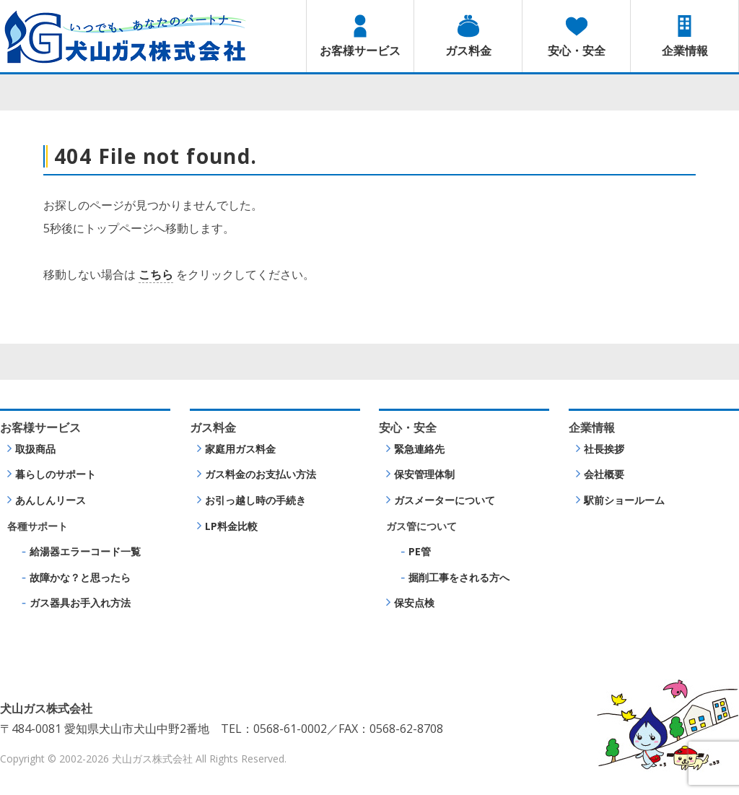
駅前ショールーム (624, 500)
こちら (156, 274)
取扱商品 (35, 449)
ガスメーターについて (444, 500)
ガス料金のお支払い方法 (260, 474)
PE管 (419, 551)
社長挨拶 (604, 449)
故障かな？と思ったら (80, 577)
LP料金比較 (231, 526)
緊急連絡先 (419, 449)
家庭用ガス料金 (240, 449)
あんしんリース (50, 500)
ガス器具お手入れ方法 (80, 602)
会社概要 (604, 474)
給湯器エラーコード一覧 (85, 551)
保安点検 (414, 602)
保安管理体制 (424, 474)
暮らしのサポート (55, 474)
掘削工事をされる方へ (459, 577)
